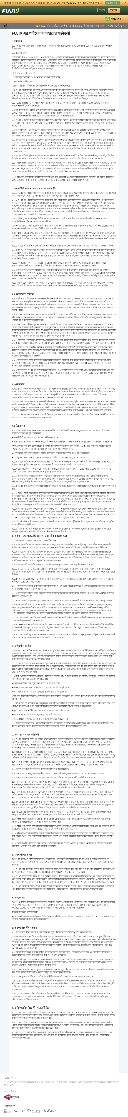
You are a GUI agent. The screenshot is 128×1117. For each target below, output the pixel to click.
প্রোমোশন (113, 19)
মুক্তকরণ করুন (112, 2)
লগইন (102, 10)
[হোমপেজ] (11, 10)
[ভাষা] (123, 10)
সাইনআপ (114, 10)
